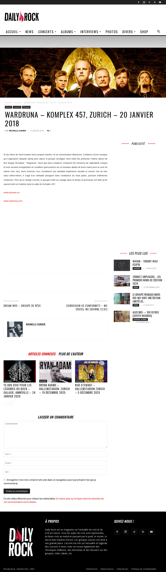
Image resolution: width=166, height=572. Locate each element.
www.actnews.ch (12, 192)
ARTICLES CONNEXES (41, 353)
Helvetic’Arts (91, 569)
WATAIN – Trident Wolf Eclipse (145, 263)
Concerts (47, 31)
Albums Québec (140, 319)
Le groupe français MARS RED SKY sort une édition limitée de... (146, 298)
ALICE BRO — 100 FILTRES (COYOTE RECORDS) (146, 314)
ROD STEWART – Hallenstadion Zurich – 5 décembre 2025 (90, 389)
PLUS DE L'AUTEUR (71, 353)
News (29, 31)
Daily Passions (107, 569)
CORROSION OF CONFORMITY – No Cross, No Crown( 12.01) (86, 307)
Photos (112, 31)
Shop (144, 31)
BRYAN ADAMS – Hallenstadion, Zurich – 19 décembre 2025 (54, 389)
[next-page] (11, 403)
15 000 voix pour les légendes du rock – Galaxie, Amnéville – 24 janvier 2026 (20, 390)
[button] (158, 31)
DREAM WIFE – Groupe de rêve (22, 305)
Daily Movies (122, 569)
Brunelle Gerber (17, 130)
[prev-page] (6, 403)
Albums (68, 31)
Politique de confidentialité (143, 569)
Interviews (90, 31)
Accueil (13, 31)
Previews (26, 107)
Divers (129, 31)
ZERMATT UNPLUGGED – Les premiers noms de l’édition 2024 (147, 280)
